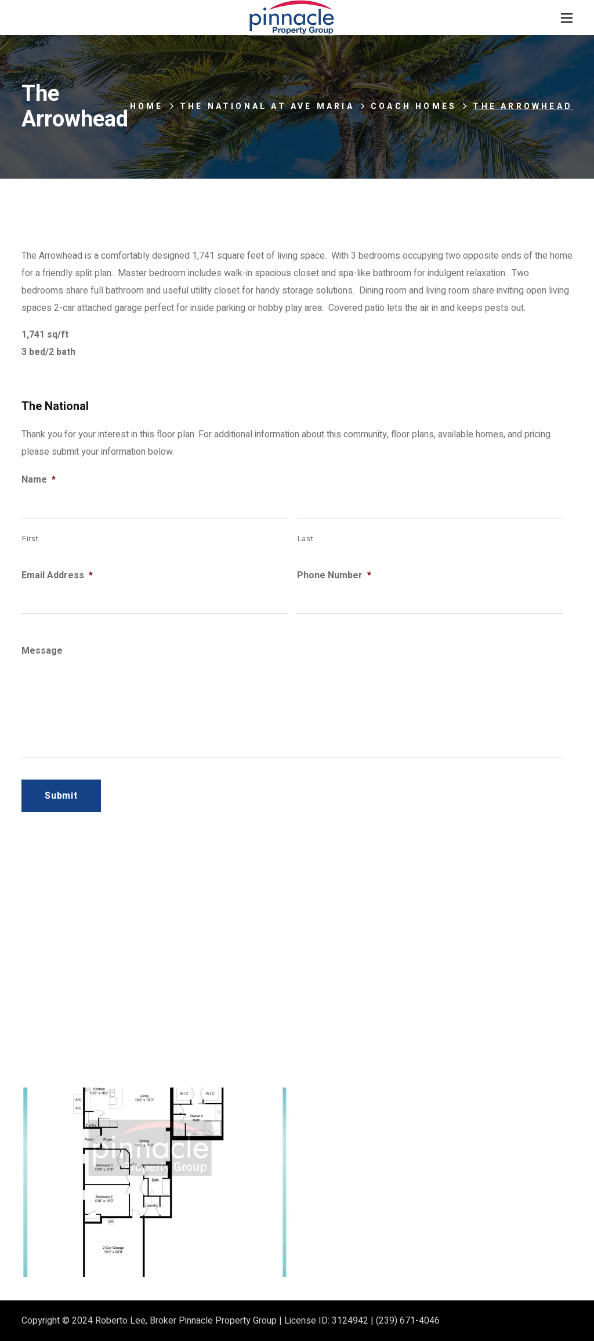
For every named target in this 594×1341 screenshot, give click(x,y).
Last (306, 538)
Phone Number (334, 576)
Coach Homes (414, 106)
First (30, 538)
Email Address (57, 576)
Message (42, 651)
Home (147, 106)
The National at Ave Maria (267, 106)
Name (38, 480)
